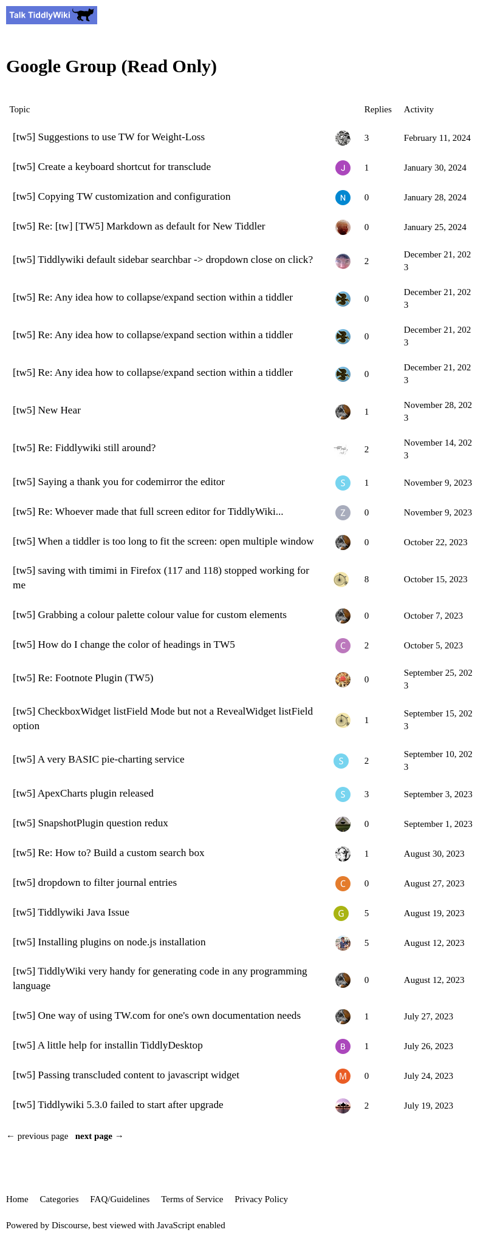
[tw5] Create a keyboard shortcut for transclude (112, 166)
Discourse (70, 1225)
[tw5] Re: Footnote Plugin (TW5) (83, 678)
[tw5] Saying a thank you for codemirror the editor (119, 482)
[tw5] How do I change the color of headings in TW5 (124, 644)
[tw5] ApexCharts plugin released (83, 793)
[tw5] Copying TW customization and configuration (122, 196)
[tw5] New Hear (47, 410)
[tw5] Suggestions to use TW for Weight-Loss (109, 137)
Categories (58, 1199)
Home (17, 1199)
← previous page (37, 1136)
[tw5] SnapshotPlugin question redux (90, 823)
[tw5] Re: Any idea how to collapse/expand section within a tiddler (153, 297)
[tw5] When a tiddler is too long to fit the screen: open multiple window (163, 541)
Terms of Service (192, 1199)
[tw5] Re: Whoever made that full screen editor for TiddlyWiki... (148, 511)
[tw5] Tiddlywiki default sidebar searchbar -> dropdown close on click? (163, 259)
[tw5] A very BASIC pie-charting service (99, 759)
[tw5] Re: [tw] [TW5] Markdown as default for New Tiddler (139, 226)
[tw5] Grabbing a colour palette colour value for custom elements (150, 614)
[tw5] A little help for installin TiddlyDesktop (108, 1045)
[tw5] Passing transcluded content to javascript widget (126, 1075)
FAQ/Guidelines (119, 1199)
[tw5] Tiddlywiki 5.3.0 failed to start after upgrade (118, 1104)
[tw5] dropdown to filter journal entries (95, 882)
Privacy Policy (261, 1199)
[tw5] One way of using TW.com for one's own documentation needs (157, 1015)
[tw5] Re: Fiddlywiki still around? (84, 448)
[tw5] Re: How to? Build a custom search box (109, 852)
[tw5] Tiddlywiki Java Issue (71, 912)
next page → (99, 1136)
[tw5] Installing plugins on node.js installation (109, 942)
